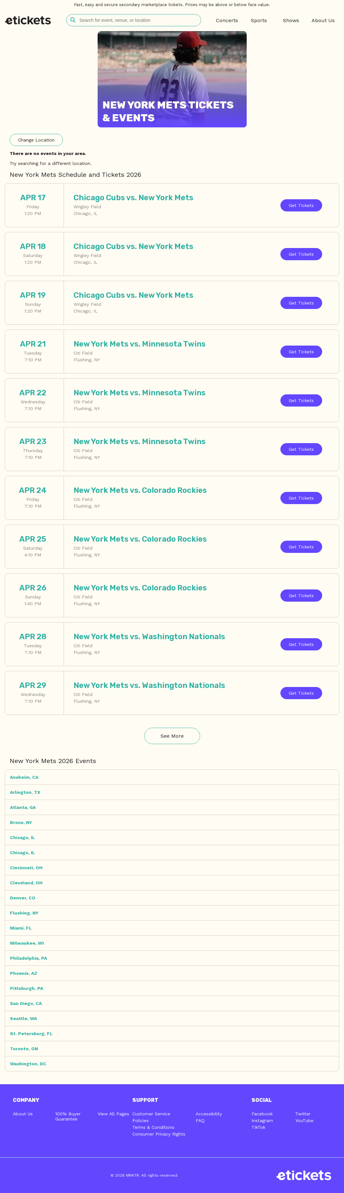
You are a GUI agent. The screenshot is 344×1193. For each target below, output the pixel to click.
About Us (23, 1113)
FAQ (200, 1120)
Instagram (262, 1120)
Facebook (262, 1113)
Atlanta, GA (23, 807)
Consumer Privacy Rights (158, 1134)
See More (172, 736)
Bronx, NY (21, 822)
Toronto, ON (24, 1048)
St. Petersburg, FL (31, 1033)
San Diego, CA (26, 1003)
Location (36, 139)
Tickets (301, 205)
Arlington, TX (25, 792)
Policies (140, 1120)
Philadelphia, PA (28, 958)
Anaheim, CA (24, 777)
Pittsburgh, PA (26, 988)
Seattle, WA (23, 1018)
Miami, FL (21, 928)
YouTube (304, 1120)
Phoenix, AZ (23, 973)
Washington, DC (28, 1063)
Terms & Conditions (153, 1127)
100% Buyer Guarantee (68, 1116)
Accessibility (209, 1113)
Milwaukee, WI (27, 943)
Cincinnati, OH (26, 867)
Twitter (303, 1113)
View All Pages (113, 1113)
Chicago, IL (22, 837)
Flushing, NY (24, 912)
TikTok (258, 1127)
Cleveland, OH (26, 882)
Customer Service (151, 1113)
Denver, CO (22, 897)
